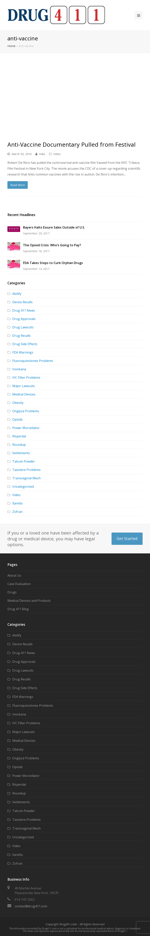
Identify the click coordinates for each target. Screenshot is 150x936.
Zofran (17, 512)
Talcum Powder (23, 461)
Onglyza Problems (25, 411)
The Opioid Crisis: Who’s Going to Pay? (52, 245)
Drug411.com (68, 924)
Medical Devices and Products (29, 600)
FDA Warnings (22, 352)
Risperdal (19, 436)
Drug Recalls (21, 335)
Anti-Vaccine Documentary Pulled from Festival (71, 144)
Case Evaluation (19, 584)
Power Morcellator (26, 428)
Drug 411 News (23, 310)
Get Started (127, 538)
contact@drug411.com (31, 906)
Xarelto (17, 503)
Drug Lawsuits (23, 327)
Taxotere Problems (26, 470)
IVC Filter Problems (26, 377)
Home (11, 46)
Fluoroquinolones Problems (32, 361)
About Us (14, 575)
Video (57, 154)
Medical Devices (23, 394)
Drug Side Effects (24, 344)
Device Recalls (22, 302)
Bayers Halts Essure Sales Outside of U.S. (54, 227)
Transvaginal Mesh (26, 478)
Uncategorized (23, 486)
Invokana (19, 369)
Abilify (16, 294)
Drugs (12, 592)
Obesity (17, 403)
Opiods (17, 419)
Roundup (19, 444)
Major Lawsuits (23, 386)
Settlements (21, 453)
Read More (17, 185)
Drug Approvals (24, 319)
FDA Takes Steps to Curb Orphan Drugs (53, 263)
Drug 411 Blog (18, 609)
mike (42, 154)
